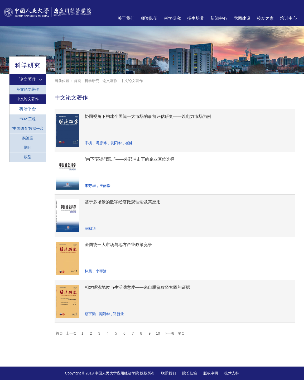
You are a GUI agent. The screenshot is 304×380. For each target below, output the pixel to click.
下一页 (169, 333)
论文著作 (27, 79)
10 (158, 333)
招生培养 (195, 18)
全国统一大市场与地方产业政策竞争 (118, 244)
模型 (27, 157)
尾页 (181, 333)
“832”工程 (28, 119)
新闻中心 (218, 18)
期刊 (27, 147)
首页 (77, 81)
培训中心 (288, 18)
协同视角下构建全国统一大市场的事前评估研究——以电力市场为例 (148, 116)
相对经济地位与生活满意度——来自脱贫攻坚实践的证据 (137, 287)
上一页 (71, 333)
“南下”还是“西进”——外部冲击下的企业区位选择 (130, 159)
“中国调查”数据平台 (28, 128)
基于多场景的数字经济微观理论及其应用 (123, 202)
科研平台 (27, 108)
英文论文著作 (28, 89)
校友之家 (265, 18)
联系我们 (168, 373)
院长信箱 (189, 373)
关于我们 (126, 18)
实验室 (27, 138)
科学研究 (172, 18)
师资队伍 (149, 18)
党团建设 (242, 18)
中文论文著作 (28, 99)
